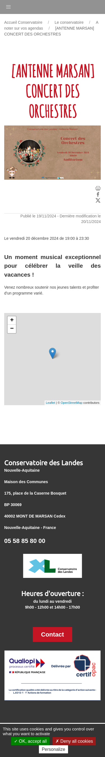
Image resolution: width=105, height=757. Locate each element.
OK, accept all (30, 741)
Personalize (53, 749)
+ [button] (12, 320)
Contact (52, 634)
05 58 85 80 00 (24, 540)
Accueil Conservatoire (23, 22)
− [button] (12, 329)
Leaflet (50, 402)
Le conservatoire (69, 22)
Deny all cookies (74, 741)
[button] (8, 5)
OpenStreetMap (72, 402)
